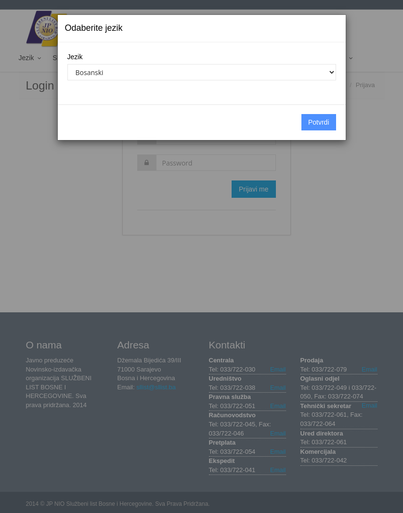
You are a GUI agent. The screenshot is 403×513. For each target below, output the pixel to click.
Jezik (75, 57)
